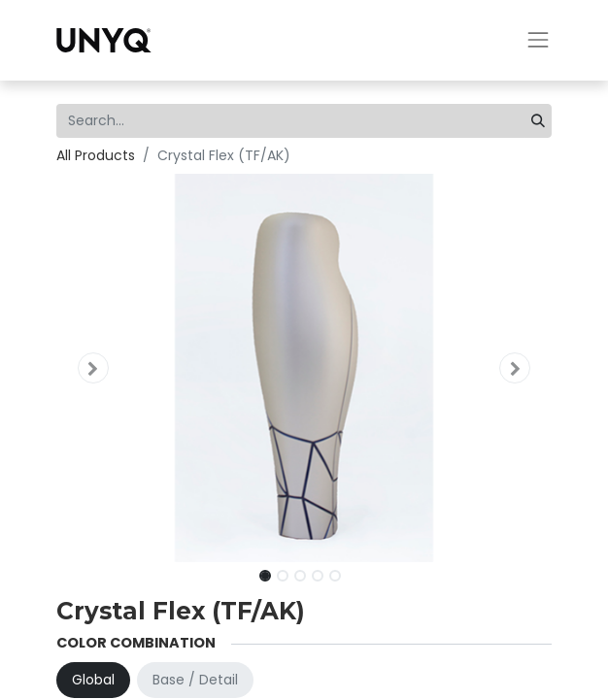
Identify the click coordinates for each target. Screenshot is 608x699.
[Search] (538, 121)
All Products (95, 155)
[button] (93, 368)
